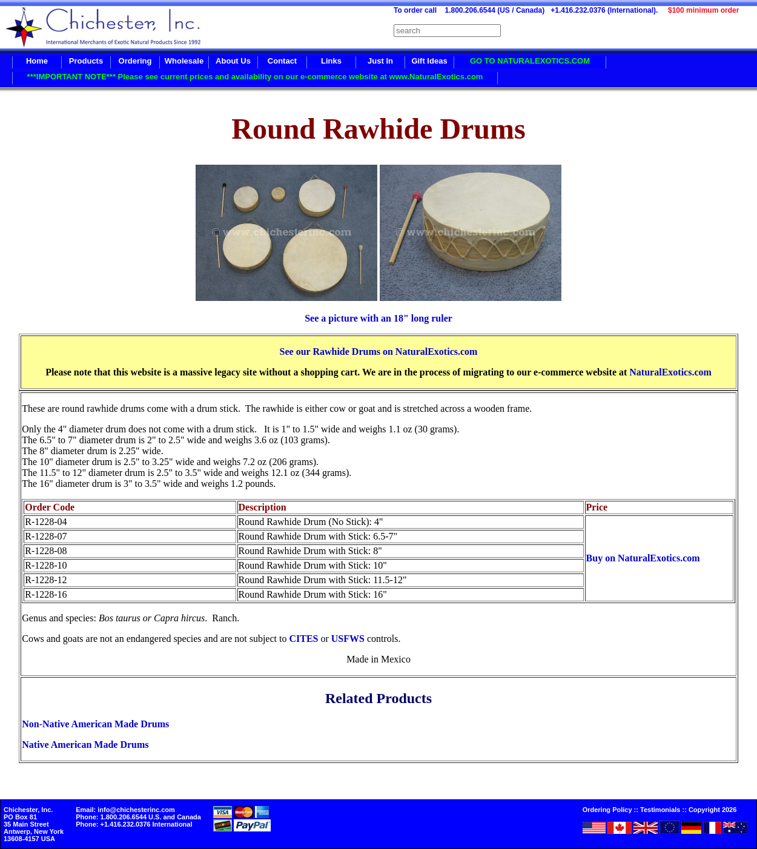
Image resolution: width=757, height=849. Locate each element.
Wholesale (184, 60)
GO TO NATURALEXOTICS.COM (530, 60)
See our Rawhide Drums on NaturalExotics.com (379, 351)
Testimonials (660, 809)
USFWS (348, 638)
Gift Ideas (429, 60)
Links (331, 60)
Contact (282, 60)
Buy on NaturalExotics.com (643, 558)
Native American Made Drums (85, 744)
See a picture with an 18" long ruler (378, 318)
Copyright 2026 (712, 809)
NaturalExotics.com (670, 372)
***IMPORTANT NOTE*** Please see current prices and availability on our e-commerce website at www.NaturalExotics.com (255, 76)
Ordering (135, 60)
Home (37, 60)
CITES (303, 638)
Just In (380, 60)
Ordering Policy (607, 809)
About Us (233, 60)
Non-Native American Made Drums (95, 724)
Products (86, 60)
